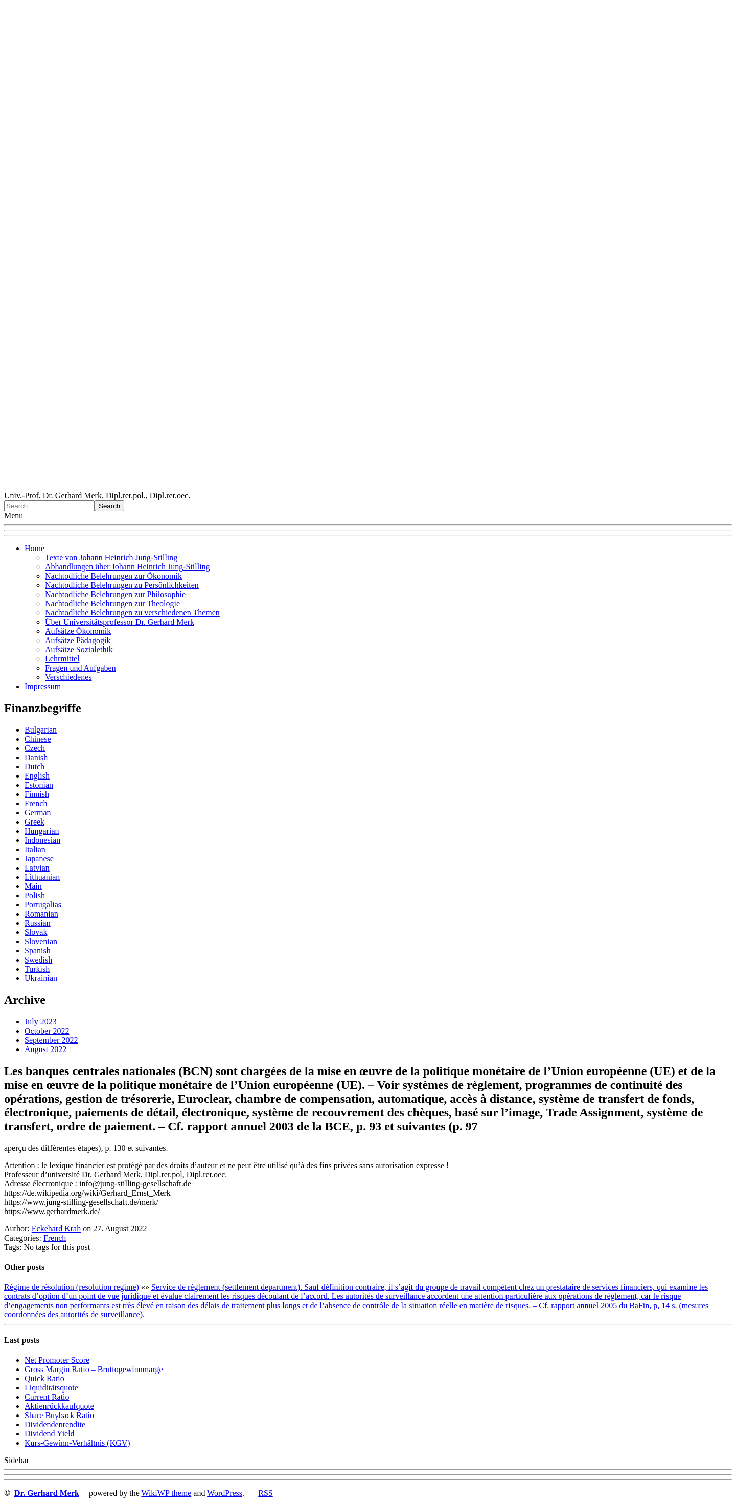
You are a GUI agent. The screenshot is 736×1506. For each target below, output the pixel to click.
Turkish (37, 969)
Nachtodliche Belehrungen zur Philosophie (115, 594)
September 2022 (51, 1040)
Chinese (38, 739)
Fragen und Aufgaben (80, 668)
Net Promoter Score (57, 1360)
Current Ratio (47, 1397)
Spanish (38, 950)
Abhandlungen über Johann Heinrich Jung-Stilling (127, 566)
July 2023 (41, 1021)
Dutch (34, 766)
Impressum (43, 686)
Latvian (37, 867)
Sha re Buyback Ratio (59, 1415)
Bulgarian (41, 729)
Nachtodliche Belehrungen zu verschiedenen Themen (132, 612)
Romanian (41, 913)
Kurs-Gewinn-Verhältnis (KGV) (77, 1443)
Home (34, 548)
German (38, 812)
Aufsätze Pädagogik (77, 640)
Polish (35, 895)
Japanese (39, 858)
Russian (38, 923)
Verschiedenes (68, 677)
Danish (36, 757)
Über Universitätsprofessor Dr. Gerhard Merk (119, 622)
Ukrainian (41, 978)
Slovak (36, 932)
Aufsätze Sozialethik (79, 649)
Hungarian (42, 831)
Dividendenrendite (55, 1424)
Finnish (37, 794)
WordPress (224, 1493)
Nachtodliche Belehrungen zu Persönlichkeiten (122, 585)
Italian (35, 849)
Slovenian (41, 941)
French (36, 803)
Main (33, 886)
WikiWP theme (166, 1493)
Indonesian (42, 840)
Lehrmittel (62, 658)
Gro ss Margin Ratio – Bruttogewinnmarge (94, 1369)
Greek (34, 821)
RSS (265, 1493)
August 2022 (45, 1049)
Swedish (38, 959)
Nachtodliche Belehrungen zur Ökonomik (113, 576)
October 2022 (47, 1030)
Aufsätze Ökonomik (78, 631)
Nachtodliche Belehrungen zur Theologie (112, 603)
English (37, 775)
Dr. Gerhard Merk (46, 1493)
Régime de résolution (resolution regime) (71, 1287)
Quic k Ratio (44, 1378)
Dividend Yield (50, 1433)
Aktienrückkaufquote (59, 1406)
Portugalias (43, 904)
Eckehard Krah (56, 1228)
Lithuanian (42, 877)
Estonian (39, 785)
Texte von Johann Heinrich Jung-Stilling (111, 557)
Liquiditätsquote (51, 1387)
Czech (35, 748)
